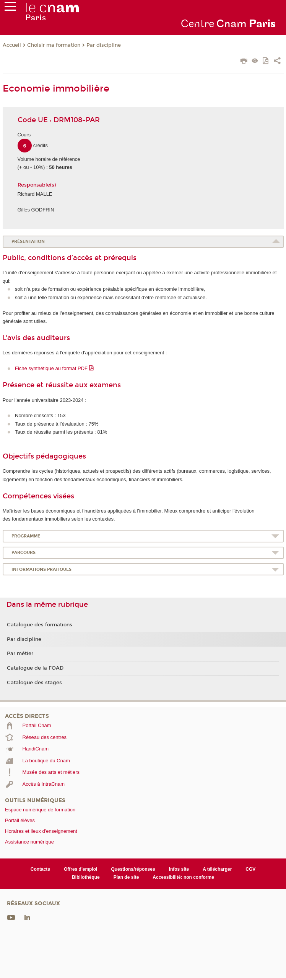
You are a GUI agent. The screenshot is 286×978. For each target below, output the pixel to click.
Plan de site (126, 877)
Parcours (23, 552)
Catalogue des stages (34, 683)
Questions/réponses (133, 869)
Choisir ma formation (53, 45)
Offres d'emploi (80, 869)
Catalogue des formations (39, 625)
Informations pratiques (41, 569)
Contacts (40, 869)
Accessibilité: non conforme (183, 877)
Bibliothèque (86, 877)
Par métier (20, 653)
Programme (25, 536)
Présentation (28, 241)
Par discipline (103, 45)
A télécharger (217, 869)
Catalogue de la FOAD (35, 668)
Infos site (179, 869)
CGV (250, 869)
